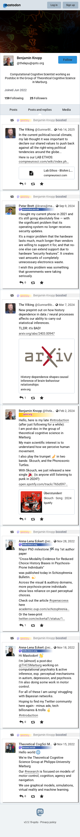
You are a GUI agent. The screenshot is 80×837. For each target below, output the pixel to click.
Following (13, 98)
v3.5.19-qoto (31, 822)
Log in (54, 5)
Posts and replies (40, 109)
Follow (67, 59)
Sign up (70, 5)
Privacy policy (48, 822)
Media (66, 109)
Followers (38, 98)
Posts (13, 109)
